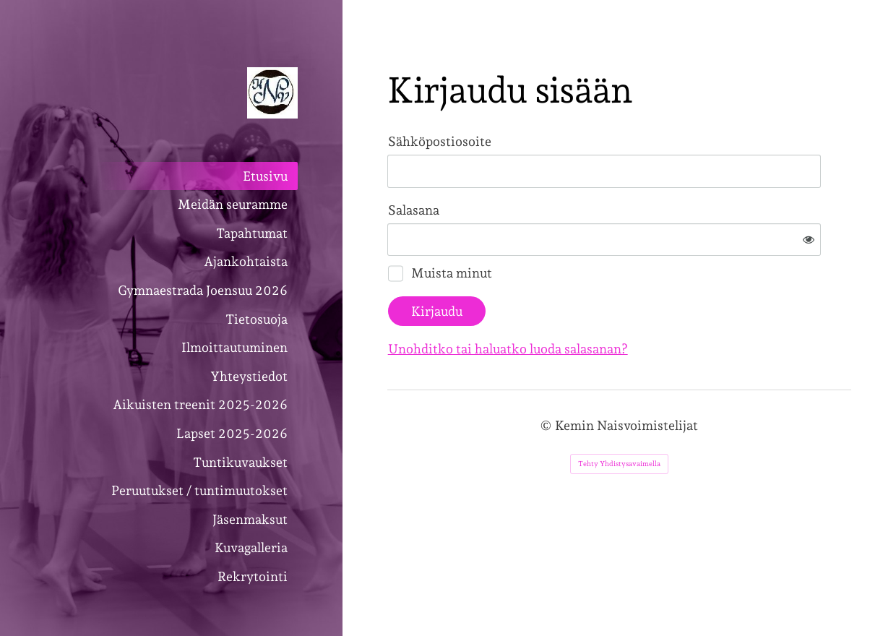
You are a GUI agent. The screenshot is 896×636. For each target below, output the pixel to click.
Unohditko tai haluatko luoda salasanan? (664, 301)
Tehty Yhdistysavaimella (619, 417)
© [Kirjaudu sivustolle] (547, 378)
